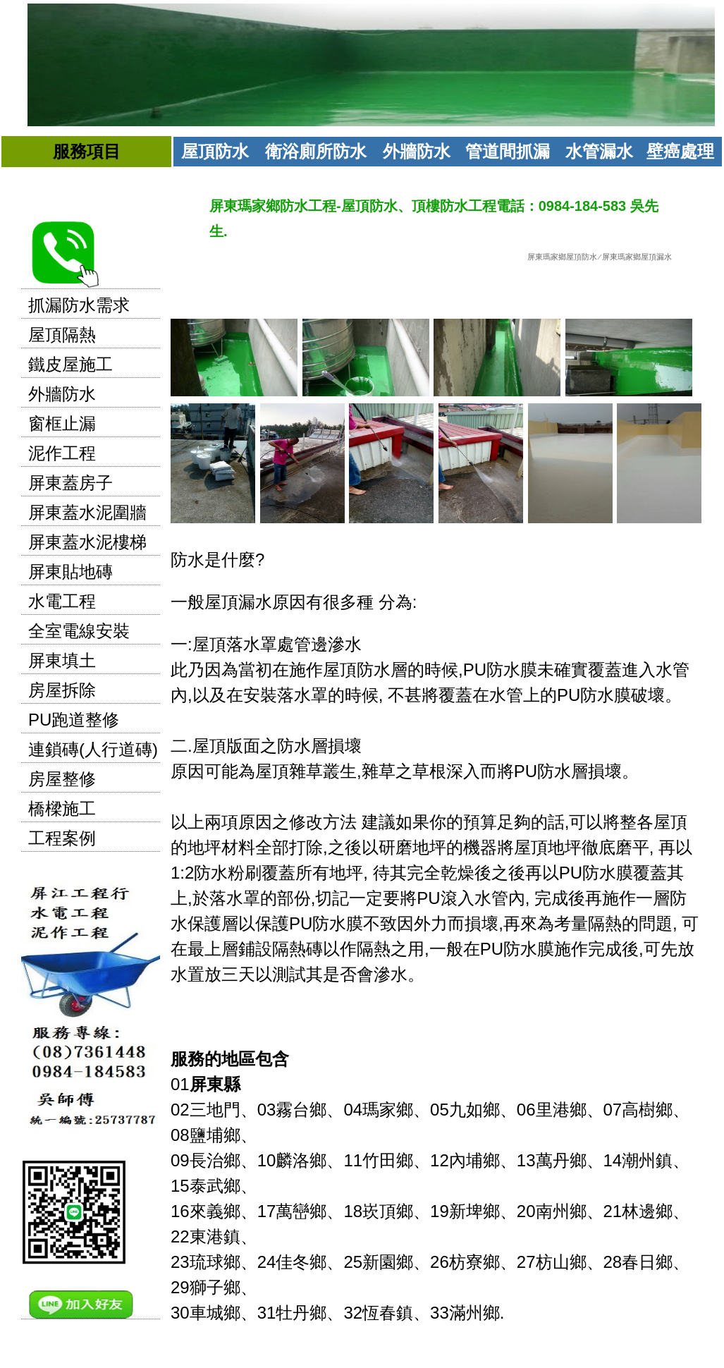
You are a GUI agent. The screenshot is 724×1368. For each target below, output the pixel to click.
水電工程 (62, 601)
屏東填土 (62, 660)
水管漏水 (599, 151)
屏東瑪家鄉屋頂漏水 (637, 256)
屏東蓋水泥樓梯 (87, 541)
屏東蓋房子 (70, 482)
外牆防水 (416, 151)
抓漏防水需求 (79, 304)
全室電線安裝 (79, 630)
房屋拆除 (62, 690)
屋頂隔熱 (62, 334)
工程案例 (62, 838)
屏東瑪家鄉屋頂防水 (562, 256)
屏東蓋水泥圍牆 (87, 512)
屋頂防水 (215, 151)
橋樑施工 (62, 808)
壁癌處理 (680, 151)
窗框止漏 (62, 423)
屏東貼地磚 (70, 571)
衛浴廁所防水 (316, 151)
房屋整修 (62, 778)
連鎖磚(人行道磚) (93, 749)
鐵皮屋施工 (70, 364)
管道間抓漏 (507, 151)
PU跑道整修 (73, 719)
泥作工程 (62, 453)
